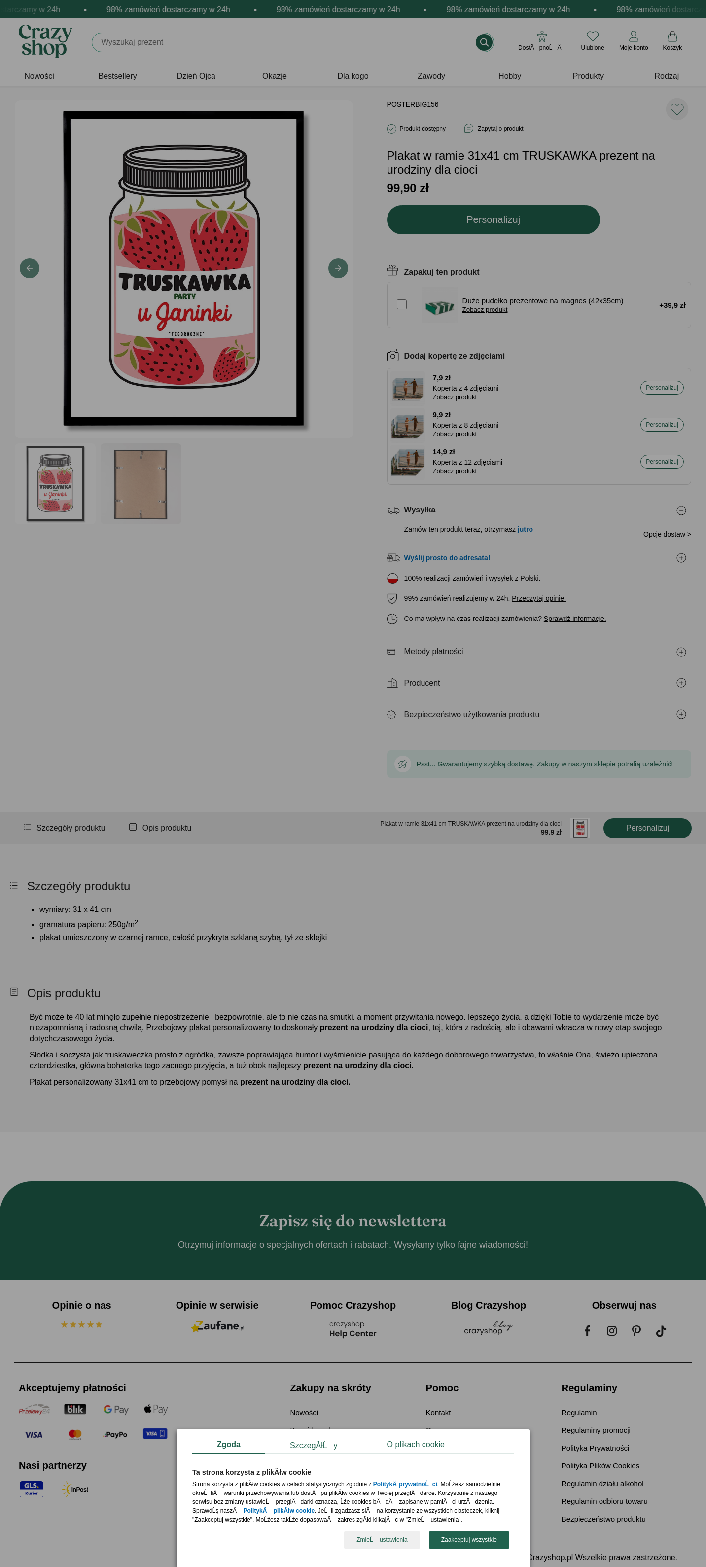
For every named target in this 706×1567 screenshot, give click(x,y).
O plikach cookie (416, 1444)
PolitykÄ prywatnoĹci (405, 1484)
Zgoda (229, 1444)
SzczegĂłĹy (314, 1445)
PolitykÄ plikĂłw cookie (279, 1511)
